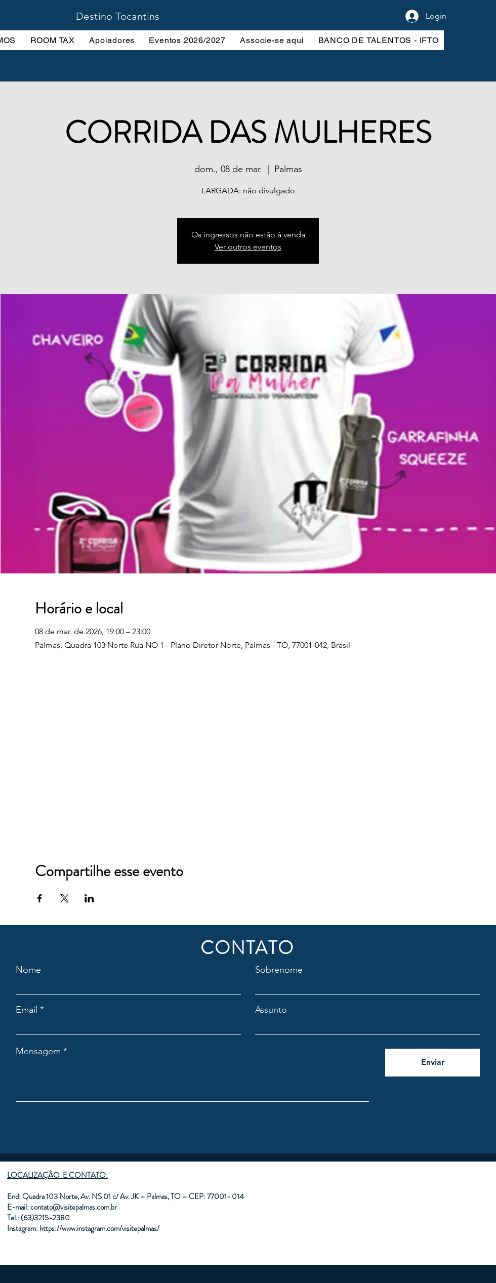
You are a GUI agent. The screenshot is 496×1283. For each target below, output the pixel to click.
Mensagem (38, 1051)
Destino (95, 16)
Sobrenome (279, 969)
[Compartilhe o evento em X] (64, 898)
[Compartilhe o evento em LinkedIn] (89, 898)
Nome (28, 969)
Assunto (271, 1009)
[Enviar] (432, 1063)
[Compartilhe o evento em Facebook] (40, 898)
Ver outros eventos (248, 247)
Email (26, 1009)
